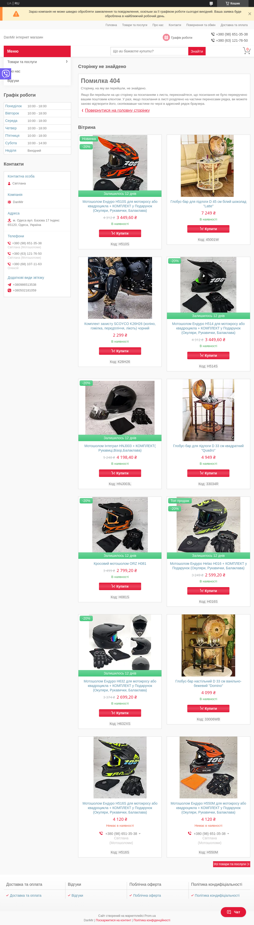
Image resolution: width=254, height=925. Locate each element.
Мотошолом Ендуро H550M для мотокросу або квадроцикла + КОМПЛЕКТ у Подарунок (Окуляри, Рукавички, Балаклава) (208, 807)
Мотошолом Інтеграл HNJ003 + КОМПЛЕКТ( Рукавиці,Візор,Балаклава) (120, 448)
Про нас (158, 25)
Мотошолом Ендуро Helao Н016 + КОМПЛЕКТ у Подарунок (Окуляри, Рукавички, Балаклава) (208, 566)
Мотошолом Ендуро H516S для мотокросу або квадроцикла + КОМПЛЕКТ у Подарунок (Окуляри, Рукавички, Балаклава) (120, 807)
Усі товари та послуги (230, 864)
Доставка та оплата (234, 25)
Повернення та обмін (200, 25)
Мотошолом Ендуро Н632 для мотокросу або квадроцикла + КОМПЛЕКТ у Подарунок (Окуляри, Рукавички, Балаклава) (120, 685)
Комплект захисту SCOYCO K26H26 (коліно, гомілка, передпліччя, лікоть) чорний (120, 326)
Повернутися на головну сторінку (117, 110)
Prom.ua (150, 916)
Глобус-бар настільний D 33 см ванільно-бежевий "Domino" (208, 683)
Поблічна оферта (147, 895)
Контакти (175, 25)
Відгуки (13, 81)
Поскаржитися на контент (113, 920)
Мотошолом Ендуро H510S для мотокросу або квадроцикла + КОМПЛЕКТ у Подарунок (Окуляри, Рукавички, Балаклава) (120, 206)
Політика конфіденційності (152, 920)
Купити (122, 233)
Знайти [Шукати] (197, 51)
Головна (111, 25)
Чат (233, 912)
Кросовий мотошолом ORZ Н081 (120, 564)
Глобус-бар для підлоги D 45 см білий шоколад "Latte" (208, 204)
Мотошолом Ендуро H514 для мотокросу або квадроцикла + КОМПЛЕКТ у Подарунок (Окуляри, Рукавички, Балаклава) (208, 328)
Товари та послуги (134, 25)
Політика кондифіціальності (217, 895)
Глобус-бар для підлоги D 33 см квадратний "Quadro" (208, 448)
